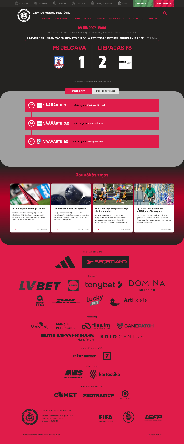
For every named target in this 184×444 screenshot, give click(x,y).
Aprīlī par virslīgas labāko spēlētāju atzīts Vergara (150, 209)
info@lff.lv (54, 421)
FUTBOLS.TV (143, 3)
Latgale (78, 3)
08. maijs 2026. (29, 229)
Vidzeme (40, 3)
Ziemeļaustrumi (101, 3)
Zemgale (59, 3)
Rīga (122, 3)
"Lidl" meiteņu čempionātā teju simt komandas (111, 209)
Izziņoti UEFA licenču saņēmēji (70, 208)
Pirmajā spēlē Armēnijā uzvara (28, 208)
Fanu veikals (164, 3)
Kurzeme (21, 3)
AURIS (160, 435)
